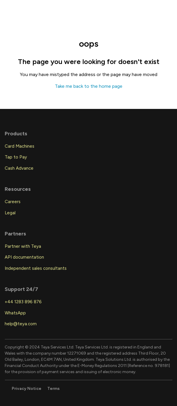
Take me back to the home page (88, 86)
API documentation (24, 257)
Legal (10, 212)
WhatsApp (15, 313)
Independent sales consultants (36, 268)
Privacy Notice (26, 388)
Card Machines (19, 146)
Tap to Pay (16, 157)
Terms (53, 388)
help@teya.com (21, 323)
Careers (13, 201)
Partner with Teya (23, 246)
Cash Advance (19, 168)
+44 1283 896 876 (23, 301)
